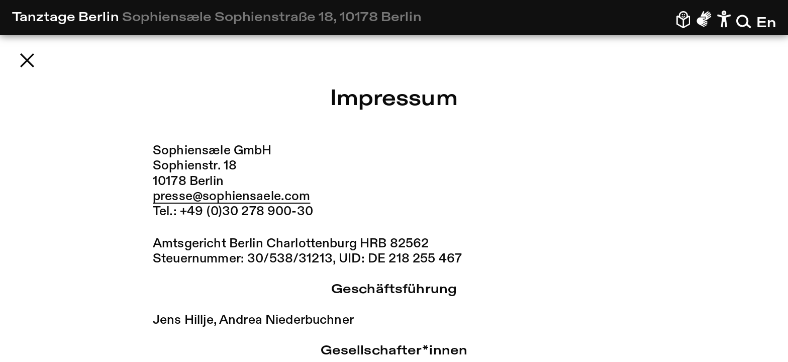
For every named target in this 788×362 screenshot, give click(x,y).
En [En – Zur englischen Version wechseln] (766, 23)
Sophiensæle (272, 17)
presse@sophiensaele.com (231, 196)
